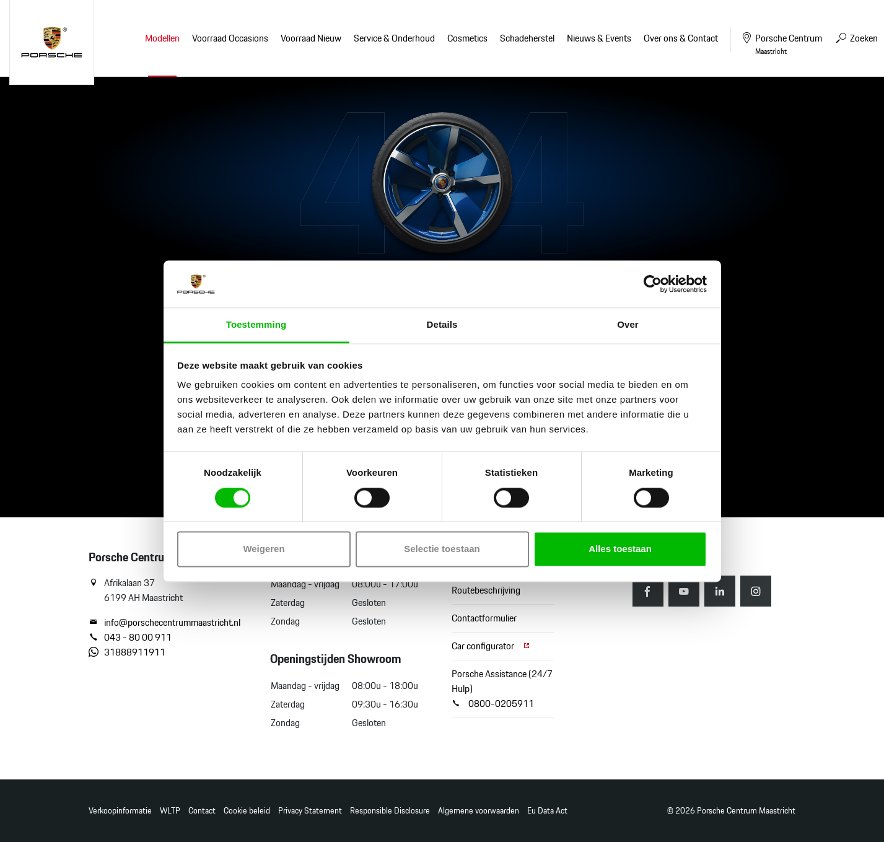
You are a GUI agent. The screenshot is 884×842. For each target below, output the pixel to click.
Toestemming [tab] (256, 325)
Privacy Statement (310, 810)
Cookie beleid (247, 810)
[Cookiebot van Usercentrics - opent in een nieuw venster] (652, 283)
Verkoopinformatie (120, 810)
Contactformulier (484, 618)
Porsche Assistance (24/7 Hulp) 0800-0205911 (502, 688)
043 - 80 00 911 (130, 637)
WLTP (170, 810)
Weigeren (263, 549)
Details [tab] (442, 325)
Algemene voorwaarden (478, 810)
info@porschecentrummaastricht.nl (164, 622)
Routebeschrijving (486, 590)
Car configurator (491, 646)
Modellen (162, 38)
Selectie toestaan (442, 549)
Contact (202, 810)
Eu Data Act (547, 810)
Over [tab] (628, 325)
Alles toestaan (620, 549)
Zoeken (856, 38)
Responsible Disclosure (390, 810)
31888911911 (127, 652)
